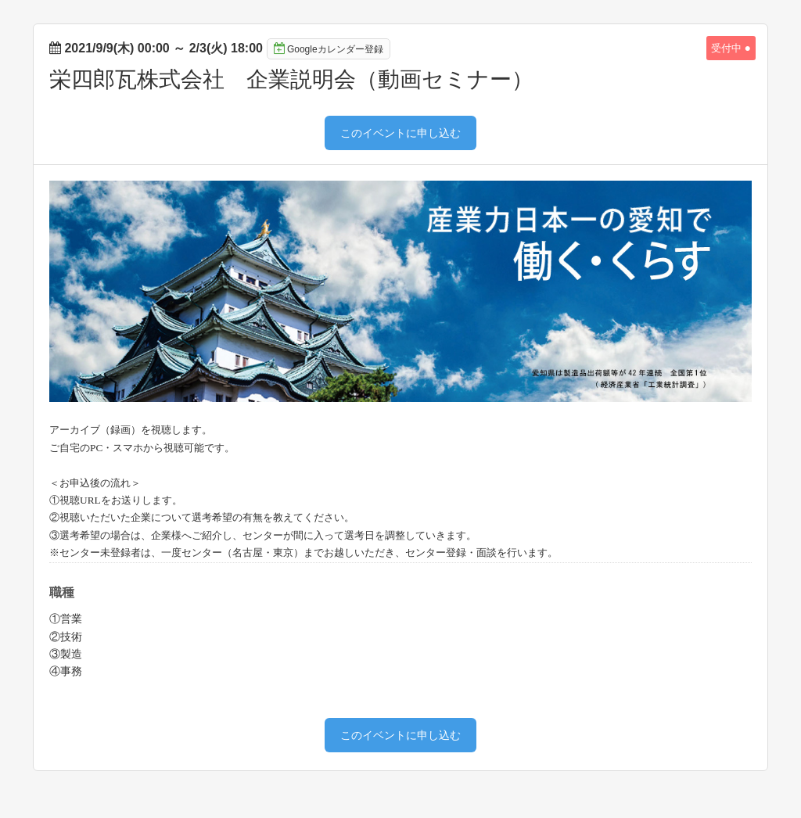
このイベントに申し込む (400, 133)
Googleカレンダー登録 (328, 48)
